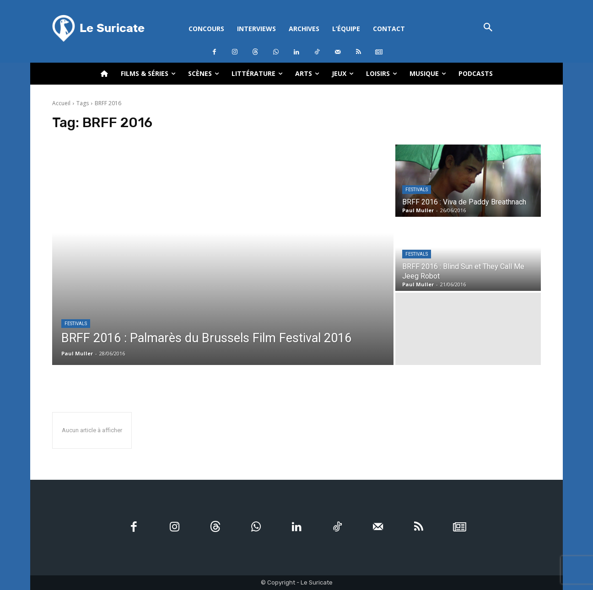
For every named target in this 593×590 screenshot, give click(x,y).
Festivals (76, 323)
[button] (488, 28)
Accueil (61, 103)
